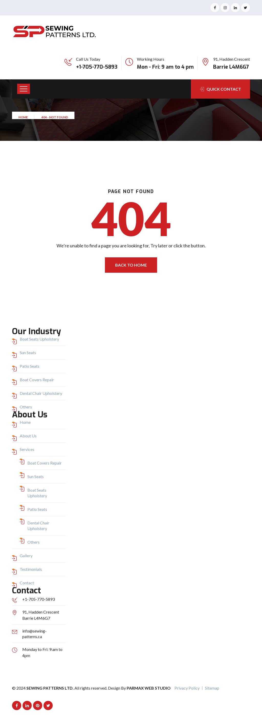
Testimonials (31, 569)
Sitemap (212, 688)
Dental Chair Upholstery (41, 393)
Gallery (26, 555)
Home (23, 119)
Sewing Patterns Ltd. (50, 688)
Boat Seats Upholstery (39, 338)
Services (27, 449)
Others (26, 406)
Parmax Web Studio (149, 688)
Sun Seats (28, 352)
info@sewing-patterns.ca (34, 633)
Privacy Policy (187, 688)
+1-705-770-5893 (96, 67)
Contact (27, 582)
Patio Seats (29, 366)
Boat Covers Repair (37, 379)
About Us (28, 435)
